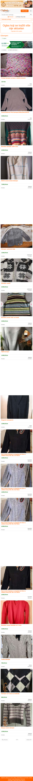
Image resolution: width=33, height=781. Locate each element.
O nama (11, 777)
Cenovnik (22, 779)
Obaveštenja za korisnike (22, 777)
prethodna (5, 739)
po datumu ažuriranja (13, 50)
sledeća (28, 739)
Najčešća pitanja (5, 777)
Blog (15, 777)
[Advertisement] (16, 206)
